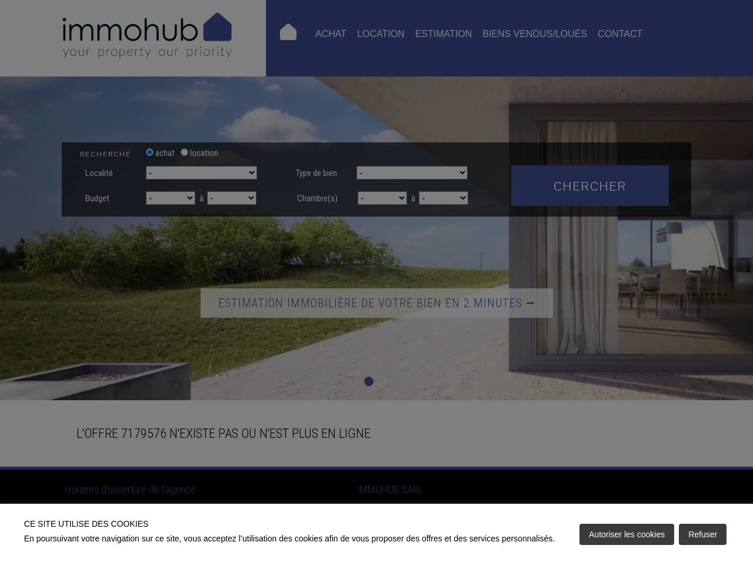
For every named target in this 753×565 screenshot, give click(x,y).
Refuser (702, 534)
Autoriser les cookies (627, 534)
